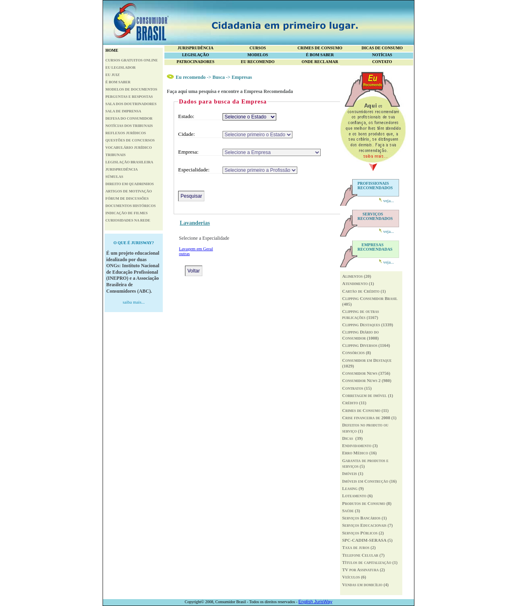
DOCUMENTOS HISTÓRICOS (130, 206)
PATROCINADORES (195, 61)
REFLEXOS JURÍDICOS (125, 133)
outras (184, 253)
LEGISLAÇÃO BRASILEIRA (129, 162)
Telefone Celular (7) (363, 555)
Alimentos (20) (356, 276)
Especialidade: (194, 170)
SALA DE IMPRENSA (123, 111)
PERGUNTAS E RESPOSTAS (129, 97)
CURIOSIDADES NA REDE (127, 220)
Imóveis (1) (352, 473)
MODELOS (257, 55)
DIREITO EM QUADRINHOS (129, 184)
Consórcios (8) (356, 352)
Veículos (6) (354, 576)
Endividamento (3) (360, 445)
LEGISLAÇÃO (195, 55)
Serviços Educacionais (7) (367, 525)
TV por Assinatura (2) (363, 569)
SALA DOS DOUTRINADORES (131, 104)
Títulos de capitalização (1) (369, 562)
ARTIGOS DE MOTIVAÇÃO (128, 191)
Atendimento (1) (358, 283)
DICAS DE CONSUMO (382, 48)
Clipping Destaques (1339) (367, 324)
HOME (111, 50)
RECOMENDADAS (375, 247)
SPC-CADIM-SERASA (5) (367, 540)
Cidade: (186, 134)
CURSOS (258, 48)
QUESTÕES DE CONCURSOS (130, 140)
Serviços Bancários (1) (364, 517)
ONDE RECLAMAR (320, 61)
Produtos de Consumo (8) (366, 503)
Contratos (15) (357, 388)
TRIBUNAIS (115, 155)
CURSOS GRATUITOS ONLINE (131, 60)
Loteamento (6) (357, 495)
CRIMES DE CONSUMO (319, 48)
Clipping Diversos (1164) (366, 345)
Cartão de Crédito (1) (364, 291)
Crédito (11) (354, 402)
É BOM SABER (117, 82)
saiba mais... (134, 302)
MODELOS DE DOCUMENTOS (131, 89)
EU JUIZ (112, 75)
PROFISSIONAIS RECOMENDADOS (375, 185)
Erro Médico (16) (359, 452)
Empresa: (188, 152)
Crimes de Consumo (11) (365, 410)
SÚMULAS (114, 177)
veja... (388, 200)
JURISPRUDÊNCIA (121, 169)
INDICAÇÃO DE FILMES (126, 213)
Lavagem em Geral (196, 248)
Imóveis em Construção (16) (369, 481)
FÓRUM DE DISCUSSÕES (127, 198)
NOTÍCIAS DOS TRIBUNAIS (129, 126)
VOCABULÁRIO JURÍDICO (128, 148)
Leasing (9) (353, 488)
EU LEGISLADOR (120, 67)
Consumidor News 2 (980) (366, 380)
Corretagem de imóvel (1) (367, 395)
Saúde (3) (351, 510)
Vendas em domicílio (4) (365, 584)
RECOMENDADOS (375, 216)
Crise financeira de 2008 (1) (369, 417)
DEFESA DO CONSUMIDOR (129, 118)
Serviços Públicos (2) (363, 532)
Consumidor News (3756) (366, 373)
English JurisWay (315, 601)
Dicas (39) (352, 438)
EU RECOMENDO (258, 61)
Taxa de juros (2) (359, 547)
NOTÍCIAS (382, 55)
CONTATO (382, 61)
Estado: (186, 116)
